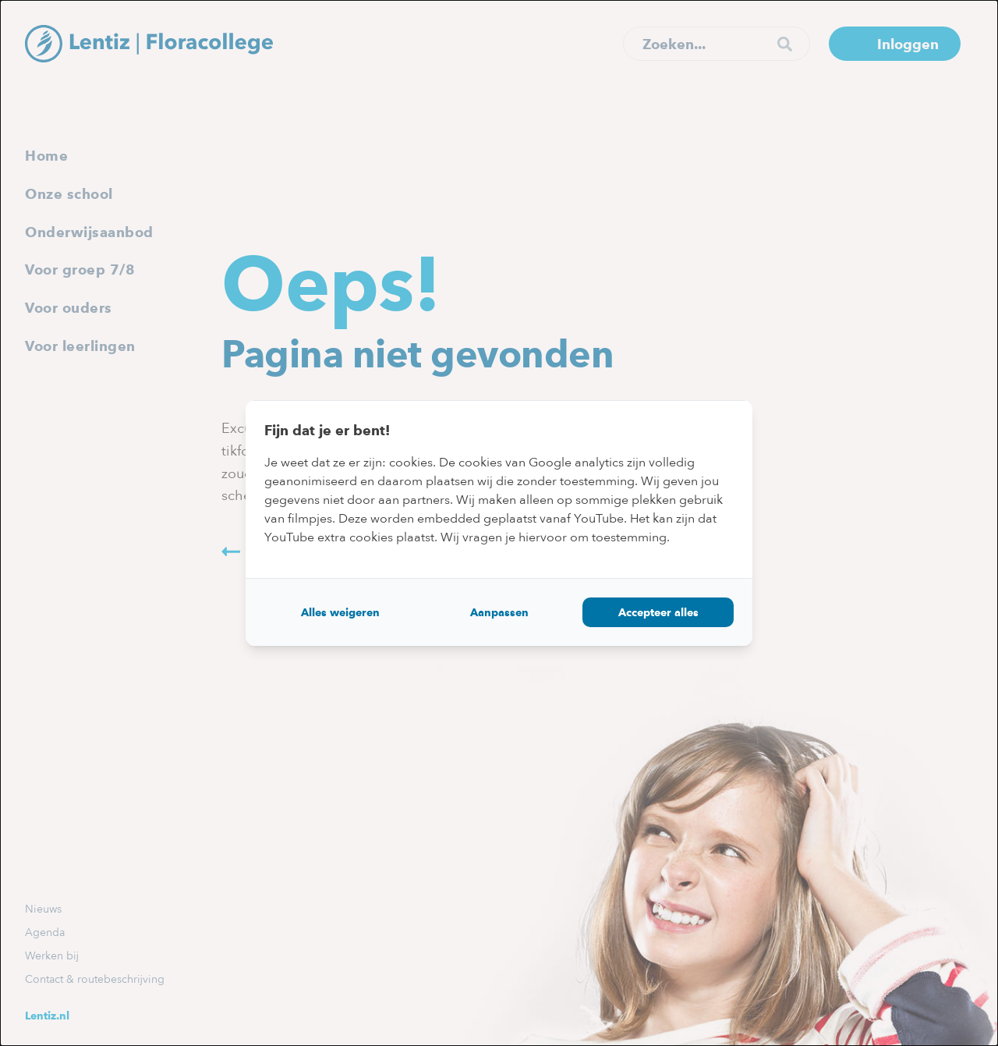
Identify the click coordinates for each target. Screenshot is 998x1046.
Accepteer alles (658, 612)
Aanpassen (499, 612)
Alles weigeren (340, 612)
